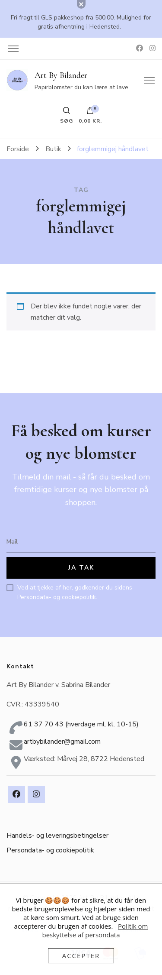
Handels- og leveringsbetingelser (57, 835)
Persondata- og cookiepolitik (50, 850)
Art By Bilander (61, 75)
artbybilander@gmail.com (62, 741)
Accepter (81, 955)
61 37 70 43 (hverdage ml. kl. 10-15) (81, 724)
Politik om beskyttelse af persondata (95, 930)
